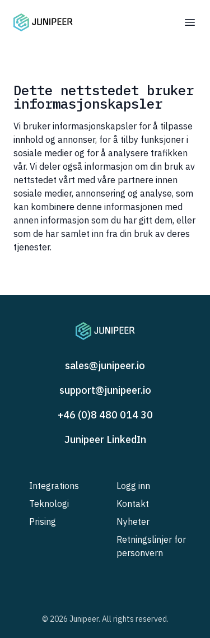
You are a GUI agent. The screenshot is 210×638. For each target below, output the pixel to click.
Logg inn (133, 485)
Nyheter (133, 521)
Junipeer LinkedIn (105, 439)
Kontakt (132, 503)
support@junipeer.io (105, 390)
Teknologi (49, 503)
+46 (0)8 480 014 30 (105, 414)
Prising (42, 521)
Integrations (54, 485)
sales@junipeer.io (105, 365)
